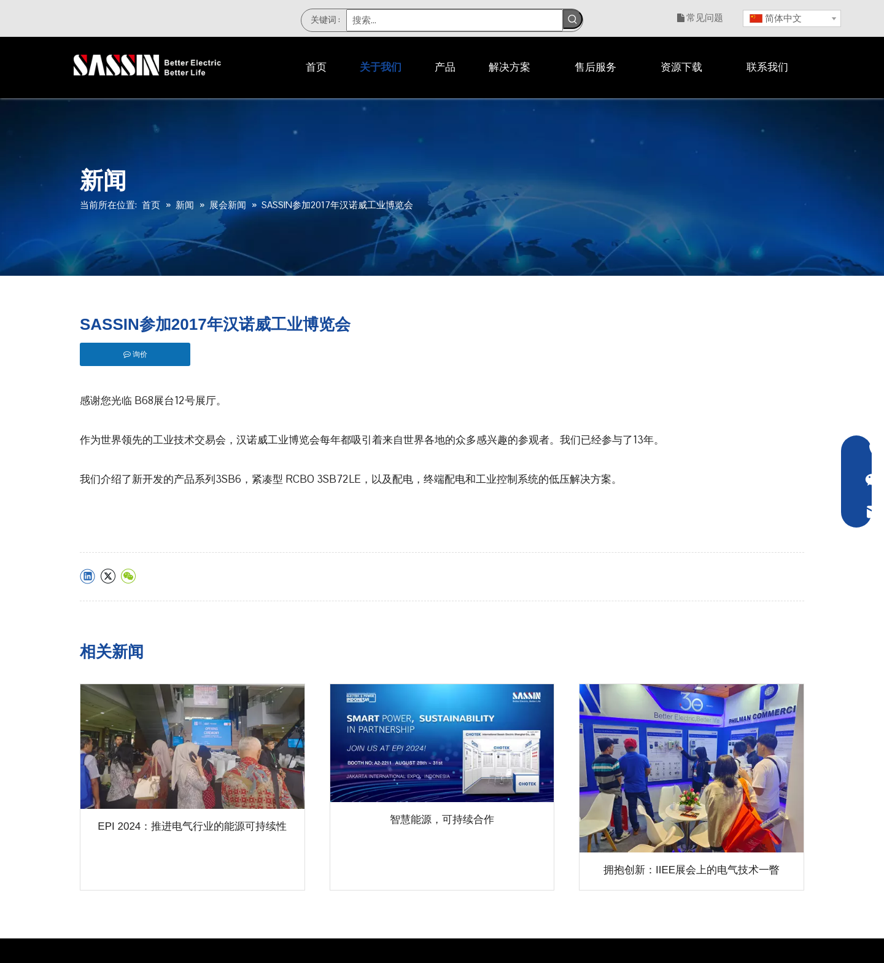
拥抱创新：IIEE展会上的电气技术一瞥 (691, 870)
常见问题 (704, 17)
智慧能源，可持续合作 (442, 819)
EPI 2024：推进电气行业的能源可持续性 (192, 826)
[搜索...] (454, 20)
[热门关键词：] (573, 19)
